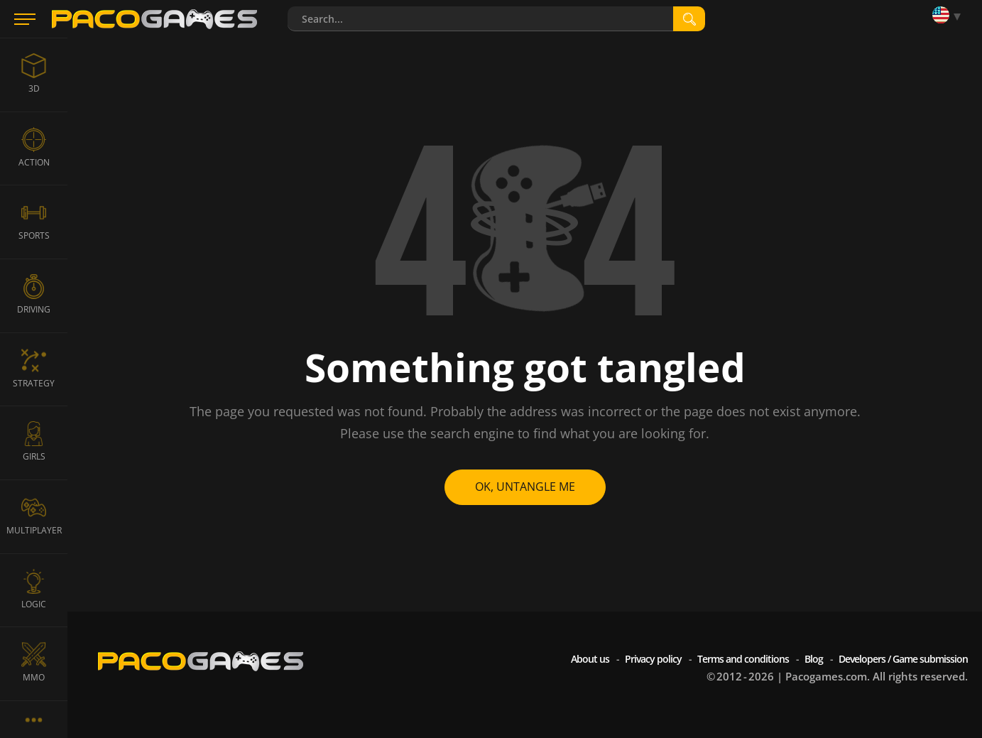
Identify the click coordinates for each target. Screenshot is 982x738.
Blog (813, 659)
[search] (689, 18)
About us (590, 659)
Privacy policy (653, 659)
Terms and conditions (743, 659)
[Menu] (25, 19)
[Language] (950, 16)
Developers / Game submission (903, 659)
